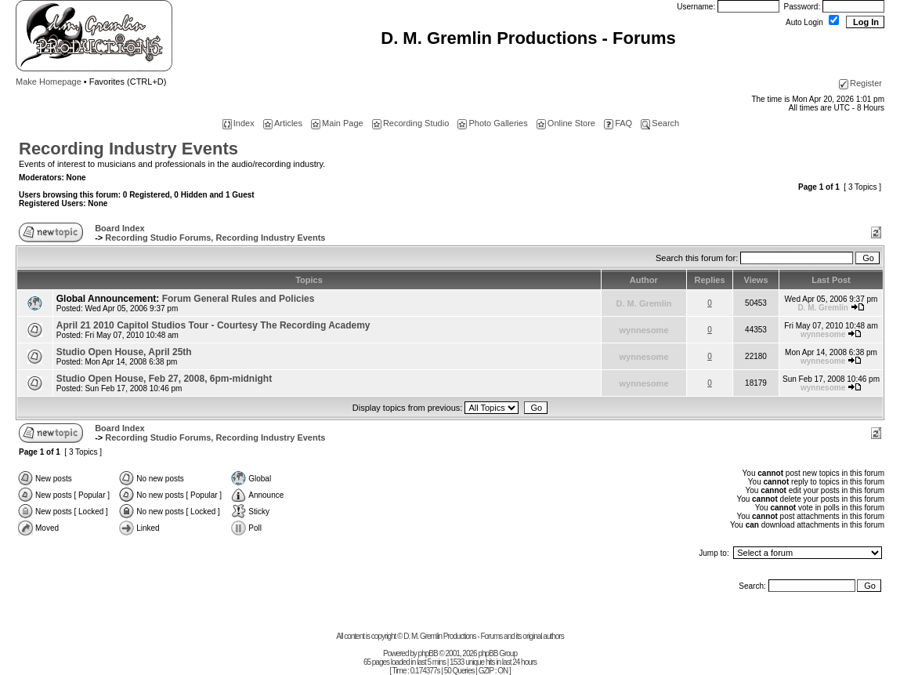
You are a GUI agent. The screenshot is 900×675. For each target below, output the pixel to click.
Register (860, 83)
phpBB (428, 653)
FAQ (618, 123)
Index (238, 123)
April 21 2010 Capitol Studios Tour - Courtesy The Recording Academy (213, 325)
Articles (282, 123)
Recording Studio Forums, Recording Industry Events (215, 237)
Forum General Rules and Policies (238, 298)
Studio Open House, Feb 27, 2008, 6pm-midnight (164, 378)
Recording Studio (410, 123)
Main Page (337, 123)
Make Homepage (48, 81)
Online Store (566, 123)
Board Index (120, 228)
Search (660, 123)
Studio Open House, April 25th (124, 352)
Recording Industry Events (128, 148)
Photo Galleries (492, 123)
